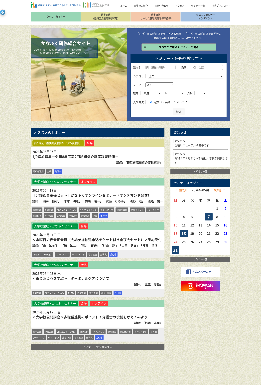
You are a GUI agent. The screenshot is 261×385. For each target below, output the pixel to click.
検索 (178, 112)
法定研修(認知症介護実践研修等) (105, 16)
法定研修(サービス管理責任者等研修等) (156, 16)
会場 (165, 102)
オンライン (181, 102)
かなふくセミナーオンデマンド (205, 16)
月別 (190, 93)
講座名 (137, 67)
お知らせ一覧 (200, 171)
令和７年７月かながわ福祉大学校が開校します (201, 160)
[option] (79, 74)
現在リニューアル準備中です (192, 145)
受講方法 (138, 102)
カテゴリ (138, 76)
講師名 (184, 67)
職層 (135, 93)
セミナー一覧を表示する (97, 347)
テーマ (137, 85)
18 (183, 233)
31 (175, 250)
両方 (154, 102)
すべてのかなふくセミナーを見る (179, 47)
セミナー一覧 (200, 259)
